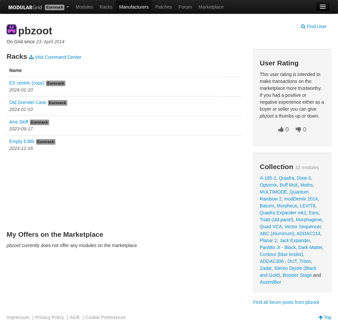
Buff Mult (289, 185)
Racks (106, 7)
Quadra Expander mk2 (283, 212)
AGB (75, 317)
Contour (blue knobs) (281, 254)
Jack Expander (295, 240)
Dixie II (304, 178)
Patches (163, 7)
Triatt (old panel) (276, 219)
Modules (84, 7)
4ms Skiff (18, 122)
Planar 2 (268, 240)
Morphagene (309, 219)
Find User (314, 26)
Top (325, 317)
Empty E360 (21, 141)
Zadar (266, 268)
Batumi (267, 205)
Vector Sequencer (303, 226)
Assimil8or (270, 282)
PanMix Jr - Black (278, 247)
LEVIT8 (307, 205)
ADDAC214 (308, 233)
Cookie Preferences (105, 317)
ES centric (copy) (27, 83)
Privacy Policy (49, 317)
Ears (314, 212)
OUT (292, 261)
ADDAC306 (272, 261)
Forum (185, 7)
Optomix (268, 185)
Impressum (18, 317)
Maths (306, 185)
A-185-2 (268, 178)
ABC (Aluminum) (277, 233)
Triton (305, 261)
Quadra (286, 178)
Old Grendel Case (27, 102)
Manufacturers (134, 7)
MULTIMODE (273, 192)
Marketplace (211, 7)
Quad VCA (271, 226)
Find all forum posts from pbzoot (286, 302)
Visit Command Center (55, 57)
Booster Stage (297, 275)
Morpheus (287, 205)
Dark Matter (310, 247)
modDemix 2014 (301, 198)
